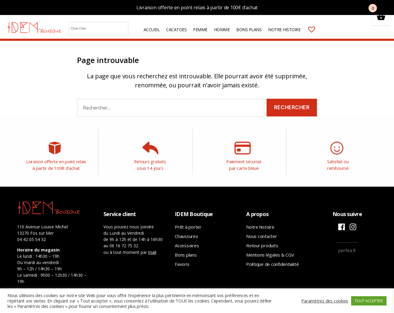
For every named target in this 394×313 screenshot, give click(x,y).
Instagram (353, 221)
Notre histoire (284, 29)
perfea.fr (347, 245)
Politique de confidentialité (272, 258)
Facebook (341, 221)
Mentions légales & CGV (270, 249)
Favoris (182, 258)
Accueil (152, 29)
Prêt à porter (188, 221)
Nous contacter (261, 230)
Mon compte (324, 29)
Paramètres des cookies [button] (324, 300)
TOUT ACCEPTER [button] (369, 300)
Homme (222, 29)
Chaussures (186, 230)
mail (152, 246)
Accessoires (187, 240)
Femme (200, 29)
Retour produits (262, 240)
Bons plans (248, 29)
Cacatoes (176, 29)
